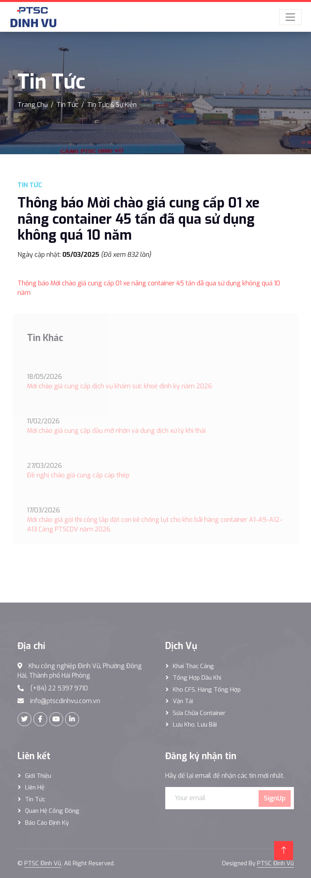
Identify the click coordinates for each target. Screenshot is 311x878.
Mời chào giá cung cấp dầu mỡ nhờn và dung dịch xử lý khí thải (116, 430)
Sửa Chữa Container (199, 713)
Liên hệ (34, 787)
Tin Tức (67, 105)
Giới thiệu (38, 776)
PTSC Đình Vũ (42, 863)
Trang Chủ (32, 105)
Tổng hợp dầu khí (197, 678)
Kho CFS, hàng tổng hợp (207, 690)
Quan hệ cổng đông (52, 811)
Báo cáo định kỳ (47, 823)
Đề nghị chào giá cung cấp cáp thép (78, 475)
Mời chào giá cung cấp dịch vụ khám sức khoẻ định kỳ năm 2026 (119, 386)
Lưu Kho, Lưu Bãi (195, 725)
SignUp (275, 798)
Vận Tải (183, 701)
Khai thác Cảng (193, 666)
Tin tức (35, 799)
